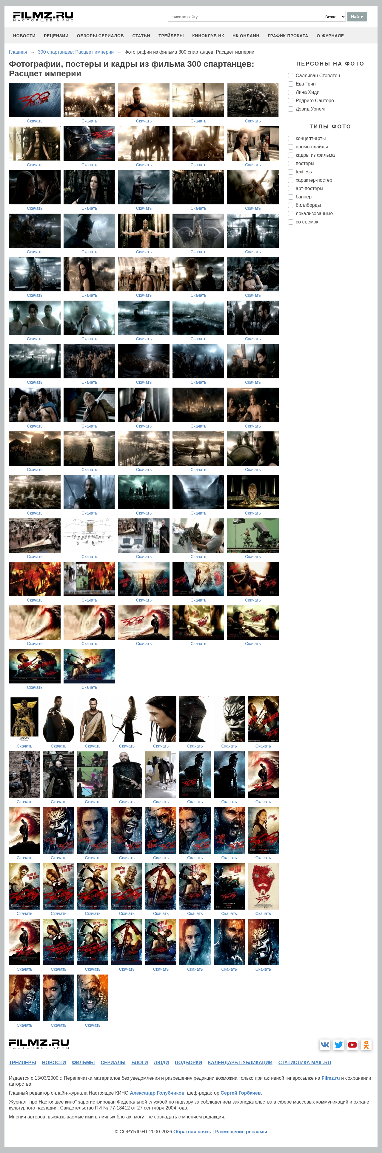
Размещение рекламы (241, 1131)
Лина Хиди (308, 92)
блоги (139, 1062)
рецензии (56, 35)
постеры (305, 163)
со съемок (307, 221)
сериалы (113, 1062)
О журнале (330, 35)
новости (24, 35)
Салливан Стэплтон (318, 75)
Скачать (35, 121)
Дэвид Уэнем (310, 108)
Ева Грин (306, 83)
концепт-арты (311, 138)
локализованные (314, 213)
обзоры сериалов (100, 35)
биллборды (308, 205)
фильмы (83, 1062)
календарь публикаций (240, 1062)
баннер (304, 196)
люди (161, 1062)
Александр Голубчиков (157, 1092)
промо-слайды (312, 146)
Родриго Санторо (315, 100)
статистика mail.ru (304, 1062)
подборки (188, 1062)
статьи (141, 35)
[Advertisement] (333, 329)
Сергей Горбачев (241, 1092)
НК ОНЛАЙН (245, 35)
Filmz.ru (330, 1078)
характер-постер (314, 180)
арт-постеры (309, 188)
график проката (288, 35)
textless (304, 171)
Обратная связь (192, 1131)
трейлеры (171, 35)
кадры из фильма (315, 155)
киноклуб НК (208, 35)
